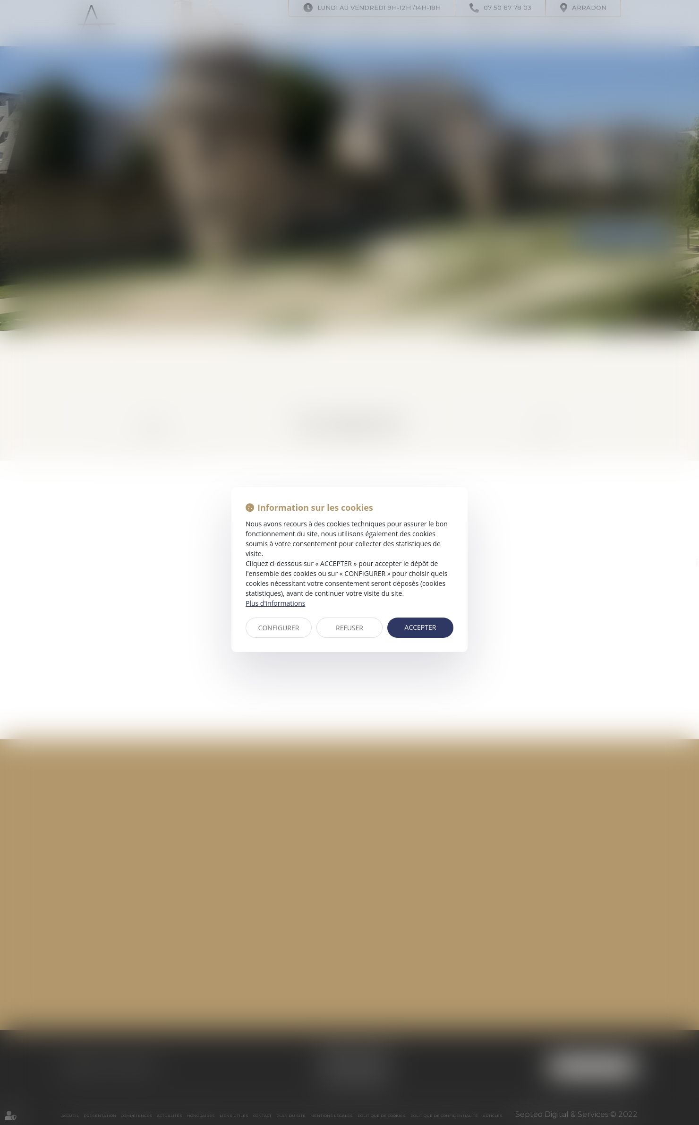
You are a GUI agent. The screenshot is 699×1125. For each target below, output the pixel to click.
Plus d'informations (275, 603)
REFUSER (349, 627)
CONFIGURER (278, 627)
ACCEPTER (420, 627)
